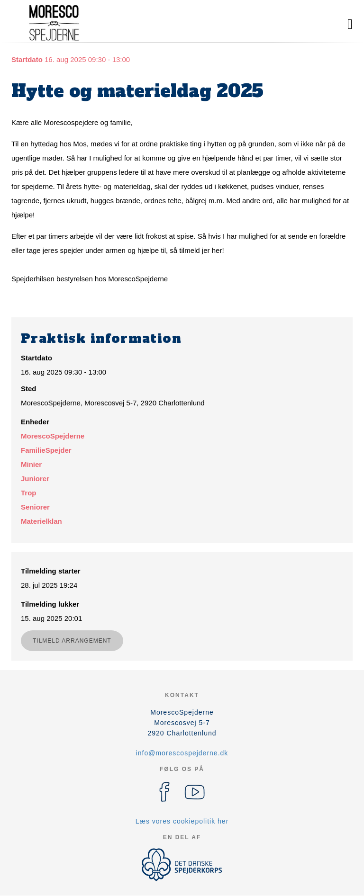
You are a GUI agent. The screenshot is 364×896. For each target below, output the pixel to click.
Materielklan (41, 521)
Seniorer (35, 507)
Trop (28, 493)
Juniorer (35, 479)
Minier (31, 464)
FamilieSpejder (46, 450)
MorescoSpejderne (52, 436)
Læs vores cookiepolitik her (182, 821)
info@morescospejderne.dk (182, 753)
